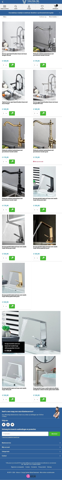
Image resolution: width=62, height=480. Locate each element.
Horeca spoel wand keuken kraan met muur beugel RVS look (45, 102)
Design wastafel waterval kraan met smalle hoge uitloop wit (14, 388)
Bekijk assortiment (4, 7)
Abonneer (54, 434)
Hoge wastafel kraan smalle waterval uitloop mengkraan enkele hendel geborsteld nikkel (46, 388)
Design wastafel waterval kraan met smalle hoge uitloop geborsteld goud (14, 295)
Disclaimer (34, 467)
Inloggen (29, 7)
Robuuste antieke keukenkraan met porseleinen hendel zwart (12, 199)
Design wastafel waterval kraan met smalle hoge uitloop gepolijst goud (45, 247)
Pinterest (12, 424)
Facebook (3, 424)
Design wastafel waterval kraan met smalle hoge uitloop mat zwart (45, 199)
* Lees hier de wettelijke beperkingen (10, 437)
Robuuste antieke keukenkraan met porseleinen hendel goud (43, 150)
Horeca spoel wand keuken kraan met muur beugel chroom (14, 54)
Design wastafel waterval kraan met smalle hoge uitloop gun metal (14, 247)
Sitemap (49, 467)
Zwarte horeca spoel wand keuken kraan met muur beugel (15, 102)
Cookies (27, 467)
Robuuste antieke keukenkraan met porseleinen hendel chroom (43, 54)
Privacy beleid (42, 467)
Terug (2, 2)
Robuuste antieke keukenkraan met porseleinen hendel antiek (12, 150)
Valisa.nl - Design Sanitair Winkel (24, 472)
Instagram (8, 424)
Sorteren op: (43, 17)
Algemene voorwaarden (17, 467)
